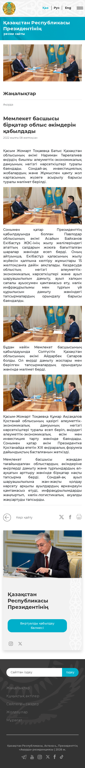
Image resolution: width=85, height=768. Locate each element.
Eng (68, 8)
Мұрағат (14, 720)
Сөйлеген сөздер (22, 704)
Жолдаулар (17, 712)
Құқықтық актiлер (23, 696)
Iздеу (70, 672)
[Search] (41, 672)
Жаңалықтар (18, 688)
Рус (57, 8)
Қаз (45, 8)
